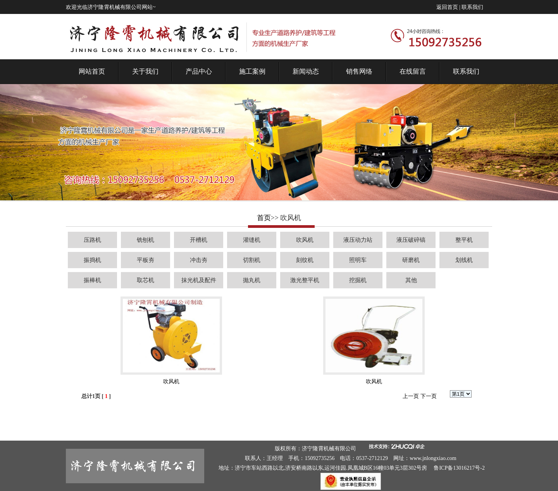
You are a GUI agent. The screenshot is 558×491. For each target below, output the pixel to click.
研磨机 (411, 260)
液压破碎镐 (410, 240)
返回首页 (447, 7)
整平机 (464, 240)
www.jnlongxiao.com (433, 458)
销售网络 (359, 71)
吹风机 (304, 240)
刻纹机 (304, 260)
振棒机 (92, 280)
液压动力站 (357, 240)
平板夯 (145, 260)
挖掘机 (358, 280)
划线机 (464, 260)
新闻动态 (306, 71)
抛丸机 (251, 280)
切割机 (251, 260)
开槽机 (198, 240)
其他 (411, 280)
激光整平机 (304, 280)
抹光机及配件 (198, 280)
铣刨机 (145, 240)
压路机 (92, 240)
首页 (264, 218)
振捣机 (92, 260)
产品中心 (199, 71)
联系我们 (472, 7)
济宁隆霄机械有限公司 (329, 448)
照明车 (358, 260)
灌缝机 (251, 240)
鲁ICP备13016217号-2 (459, 468)
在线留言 (413, 71)
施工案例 (252, 71)
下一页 (428, 396)
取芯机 (145, 280)
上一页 (411, 396)
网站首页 (92, 71)
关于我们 (145, 71)
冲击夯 (198, 260)
